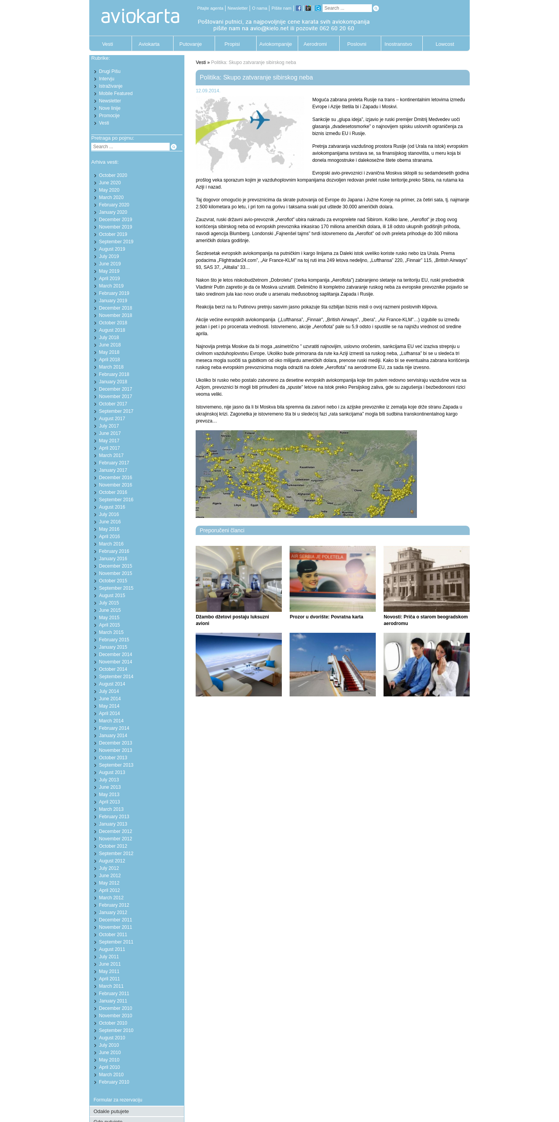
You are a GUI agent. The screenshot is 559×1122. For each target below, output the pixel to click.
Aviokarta (149, 44)
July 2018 (109, 337)
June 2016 (110, 522)
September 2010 (116, 1030)
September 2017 (116, 411)
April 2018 (109, 359)
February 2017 (114, 463)
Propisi (232, 44)
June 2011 (110, 964)
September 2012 (116, 853)
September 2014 (116, 676)
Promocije (109, 115)
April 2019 (109, 278)
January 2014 (113, 735)
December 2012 (115, 831)
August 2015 (112, 595)
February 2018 (114, 374)
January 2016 (113, 558)
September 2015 (116, 588)
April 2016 (109, 536)
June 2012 (110, 875)
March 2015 (111, 632)
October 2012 (113, 846)
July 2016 (109, 514)
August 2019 (112, 249)
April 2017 (109, 448)
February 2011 (114, 993)
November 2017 (115, 396)
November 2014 (115, 662)
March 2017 (111, 455)
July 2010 (109, 1045)
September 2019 (116, 241)
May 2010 (109, 1060)
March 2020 (111, 197)
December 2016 (115, 477)
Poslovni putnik (356, 46)
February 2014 (114, 728)
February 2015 (114, 639)
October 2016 (113, 492)
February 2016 (114, 551)
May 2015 (109, 617)
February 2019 (114, 293)
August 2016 (112, 507)
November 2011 (115, 927)
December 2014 (115, 654)
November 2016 (115, 485)
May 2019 (109, 271)
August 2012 (112, 861)
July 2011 (109, 956)
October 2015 (113, 581)
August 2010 (112, 1038)
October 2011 (113, 934)
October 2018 (113, 323)
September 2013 (116, 765)
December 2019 (115, 219)
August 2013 (112, 772)
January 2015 (113, 647)
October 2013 (113, 757)
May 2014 (109, 706)
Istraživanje (111, 86)
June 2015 (110, 610)
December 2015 (115, 566)
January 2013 (113, 824)
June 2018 (110, 345)
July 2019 (109, 256)
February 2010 (114, 1082)
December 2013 (115, 743)
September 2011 (116, 942)
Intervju (106, 78)
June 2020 (110, 182)
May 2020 (109, 190)
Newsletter (237, 8)
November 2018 (115, 315)
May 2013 (109, 794)
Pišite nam (281, 8)
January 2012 (113, 912)
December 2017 (115, 389)
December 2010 (115, 1008)
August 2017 (112, 418)
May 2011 (109, 971)
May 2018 (109, 352)
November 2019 (115, 227)
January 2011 (113, 1001)
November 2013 (115, 750)
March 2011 (111, 986)
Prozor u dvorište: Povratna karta (326, 617)
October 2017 (113, 404)
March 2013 (111, 809)
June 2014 (110, 698)
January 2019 (113, 300)
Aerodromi (315, 44)
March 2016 (111, 544)
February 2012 (114, 905)
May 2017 (109, 440)
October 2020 (113, 175)
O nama (259, 8)
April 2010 (109, 1067)
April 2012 (109, 890)
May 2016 (109, 529)
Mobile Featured (116, 93)
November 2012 (115, 839)
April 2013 (109, 802)
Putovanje (190, 44)
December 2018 (115, 308)
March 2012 (111, 897)
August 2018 (112, 330)
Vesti (107, 44)
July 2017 (109, 426)
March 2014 (111, 721)
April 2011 (109, 979)
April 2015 (109, 625)
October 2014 (113, 669)
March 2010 (111, 1074)
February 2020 (114, 205)
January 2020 (113, 212)
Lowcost (445, 44)
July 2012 (109, 868)
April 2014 (109, 713)
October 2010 (113, 1023)
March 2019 (111, 286)
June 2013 (110, 787)
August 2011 (112, 949)
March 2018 (111, 367)
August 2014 (112, 684)
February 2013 (114, 816)
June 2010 (110, 1052)
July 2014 (109, 691)
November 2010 (115, 1015)
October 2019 (113, 234)
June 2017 (110, 433)
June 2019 (110, 264)
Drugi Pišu (109, 71)
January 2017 (113, 470)
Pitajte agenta (210, 8)
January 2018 (113, 381)
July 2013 (109, 780)
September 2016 (116, 499)
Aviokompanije (273, 44)
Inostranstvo (398, 44)
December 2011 (115, 920)
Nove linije (109, 108)
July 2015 (109, 603)
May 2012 (109, 883)
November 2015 (115, 573)
